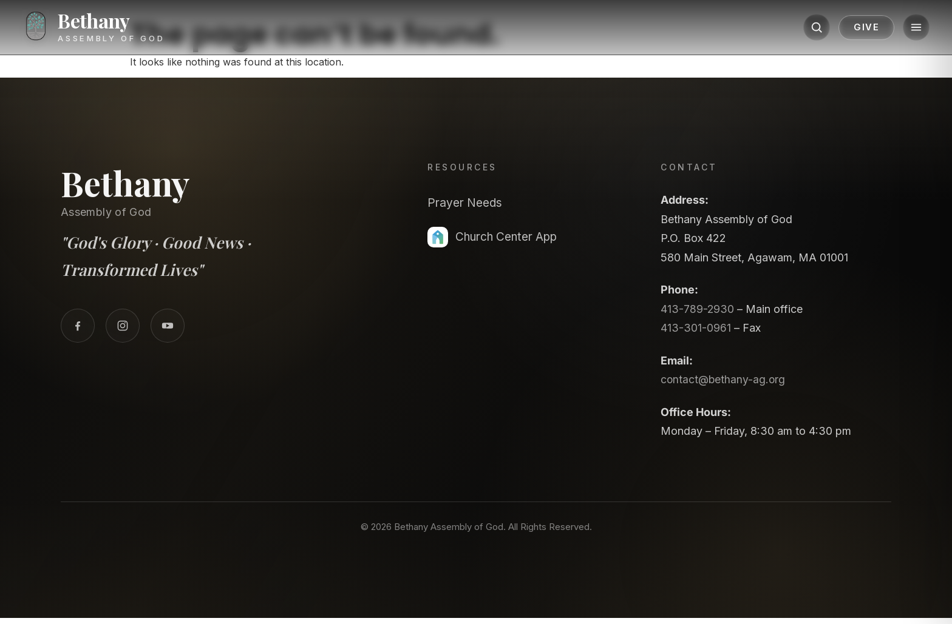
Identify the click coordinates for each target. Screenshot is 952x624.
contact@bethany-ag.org (724, 379)
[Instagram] (123, 326)
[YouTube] (168, 326)
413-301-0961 (696, 327)
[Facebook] (78, 326)
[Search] (807, 28)
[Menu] (907, 28)
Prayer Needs (467, 202)
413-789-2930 (698, 309)
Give (857, 28)
